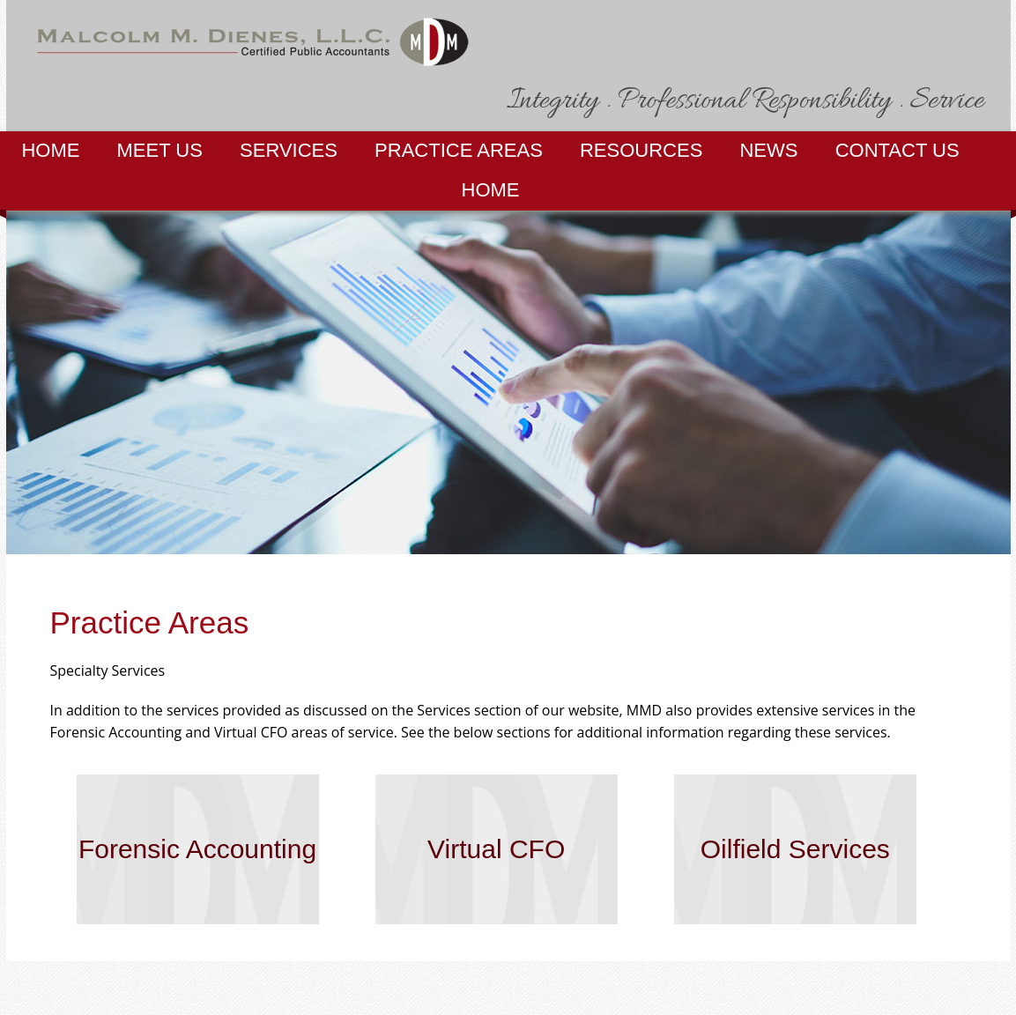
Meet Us (160, 150)
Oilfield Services (795, 848)
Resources (641, 150)
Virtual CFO (496, 848)
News (768, 150)
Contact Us (897, 150)
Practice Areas (459, 150)
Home (50, 150)
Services (288, 150)
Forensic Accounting (197, 848)
